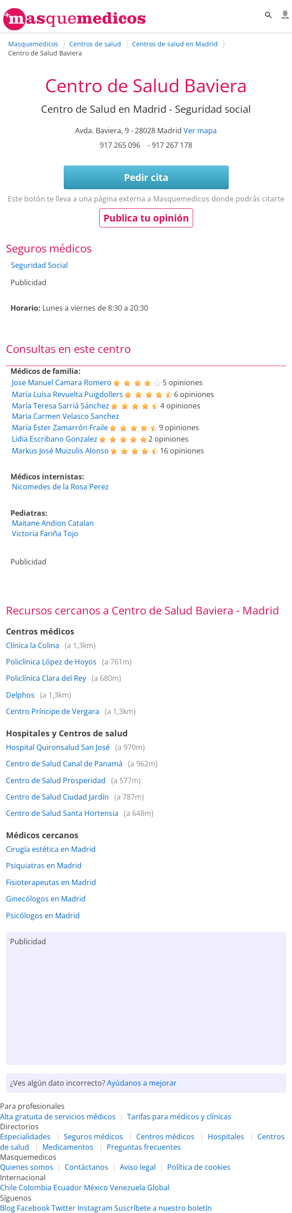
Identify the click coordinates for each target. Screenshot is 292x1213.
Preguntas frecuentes (144, 1147)
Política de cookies (199, 1167)
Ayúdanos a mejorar (142, 1083)
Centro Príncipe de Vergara (52, 711)
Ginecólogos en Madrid (46, 899)
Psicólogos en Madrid (43, 916)
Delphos (20, 695)
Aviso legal (138, 1167)
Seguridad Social (39, 265)
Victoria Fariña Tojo (45, 533)
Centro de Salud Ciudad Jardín (57, 797)
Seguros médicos (93, 1137)
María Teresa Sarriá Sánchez (60, 406)
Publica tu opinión (146, 217)
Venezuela (127, 1188)
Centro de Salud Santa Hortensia (62, 813)
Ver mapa (200, 131)
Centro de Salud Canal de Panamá (64, 764)
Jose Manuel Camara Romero (62, 382)
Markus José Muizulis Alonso (60, 451)
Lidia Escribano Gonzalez (54, 439)
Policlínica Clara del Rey (46, 678)
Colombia (35, 1188)
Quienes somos (26, 1167)
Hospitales (226, 1137)
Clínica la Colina (32, 645)
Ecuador (67, 1188)
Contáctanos (86, 1167)
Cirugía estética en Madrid (51, 849)
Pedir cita (146, 177)
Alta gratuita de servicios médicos (58, 1117)
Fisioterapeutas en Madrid (51, 882)
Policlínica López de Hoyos (51, 662)
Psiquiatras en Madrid (44, 866)
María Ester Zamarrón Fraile (60, 428)
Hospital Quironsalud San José (58, 747)
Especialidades (25, 1137)
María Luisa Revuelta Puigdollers (67, 394)
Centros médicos (165, 1137)
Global (158, 1188)
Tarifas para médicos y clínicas (179, 1117)
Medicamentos (67, 1147)
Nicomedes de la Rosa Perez (60, 487)
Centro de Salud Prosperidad (56, 780)
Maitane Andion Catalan (53, 523)
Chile (8, 1188)
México (96, 1188)
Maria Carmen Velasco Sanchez (65, 416)
